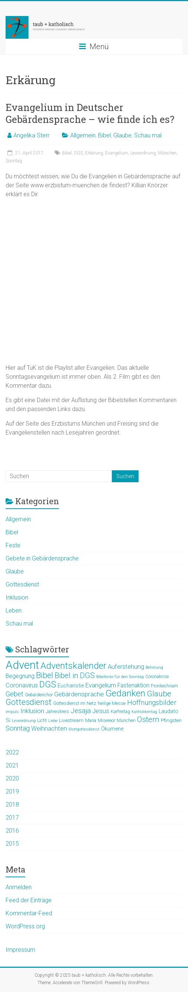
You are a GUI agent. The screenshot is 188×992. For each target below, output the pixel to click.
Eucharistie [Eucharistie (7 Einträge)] (71, 685)
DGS (78, 153)
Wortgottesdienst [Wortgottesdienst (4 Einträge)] (84, 729)
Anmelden (19, 887)
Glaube (122, 135)
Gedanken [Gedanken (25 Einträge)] (125, 693)
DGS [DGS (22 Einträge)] (47, 684)
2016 (12, 830)
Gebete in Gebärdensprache (42, 558)
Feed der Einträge (29, 900)
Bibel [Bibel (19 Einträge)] (44, 675)
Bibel (104, 135)
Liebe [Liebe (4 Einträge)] (53, 720)
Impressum (20, 949)
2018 (12, 804)
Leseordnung (143, 153)
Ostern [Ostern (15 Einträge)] (148, 719)
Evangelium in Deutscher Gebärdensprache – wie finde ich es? (90, 113)
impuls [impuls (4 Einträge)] (12, 711)
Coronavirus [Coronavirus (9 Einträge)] (22, 685)
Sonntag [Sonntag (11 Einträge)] (18, 728)
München (167, 153)
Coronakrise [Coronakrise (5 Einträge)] (157, 676)
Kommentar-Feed (29, 913)
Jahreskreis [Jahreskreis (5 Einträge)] (57, 711)
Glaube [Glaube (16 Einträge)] (159, 693)
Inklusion (17, 597)
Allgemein (82, 135)
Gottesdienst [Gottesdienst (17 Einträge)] (29, 702)
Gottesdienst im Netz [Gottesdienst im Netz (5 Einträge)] (74, 703)
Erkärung (94, 153)
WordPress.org (25, 926)
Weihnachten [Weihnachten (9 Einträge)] (49, 728)
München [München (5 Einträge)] (126, 720)
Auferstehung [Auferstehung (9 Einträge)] (126, 666)
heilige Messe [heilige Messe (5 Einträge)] (112, 703)
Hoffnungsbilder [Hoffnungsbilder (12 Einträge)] (151, 703)
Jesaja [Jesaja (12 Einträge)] (81, 711)
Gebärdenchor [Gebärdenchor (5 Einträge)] (39, 694)
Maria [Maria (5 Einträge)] (90, 720)
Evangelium (116, 153)
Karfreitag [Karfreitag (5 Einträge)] (120, 711)
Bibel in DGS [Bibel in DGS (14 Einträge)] (75, 675)
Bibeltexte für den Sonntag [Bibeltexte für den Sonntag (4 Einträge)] (120, 676)
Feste (13, 545)
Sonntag (14, 160)
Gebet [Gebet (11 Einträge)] (14, 694)
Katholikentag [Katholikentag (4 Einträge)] (144, 711)
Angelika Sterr (31, 135)
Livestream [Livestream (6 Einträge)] (71, 720)
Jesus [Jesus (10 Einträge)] (100, 711)
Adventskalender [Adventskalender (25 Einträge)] (73, 665)
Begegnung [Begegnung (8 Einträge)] (20, 676)
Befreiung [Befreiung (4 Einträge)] (154, 667)
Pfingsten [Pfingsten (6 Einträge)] (171, 720)
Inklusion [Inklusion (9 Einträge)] (32, 711)
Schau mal (148, 135)
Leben (14, 610)
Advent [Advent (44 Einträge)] (22, 665)
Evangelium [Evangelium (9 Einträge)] (100, 685)
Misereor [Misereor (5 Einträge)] (106, 720)
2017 (12, 817)
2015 (12, 843)
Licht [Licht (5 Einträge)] (42, 720)
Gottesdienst (22, 584)
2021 (12, 765)
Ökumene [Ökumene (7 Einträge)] (112, 728)
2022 (12, 752)
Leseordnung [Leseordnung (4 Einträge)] (24, 720)
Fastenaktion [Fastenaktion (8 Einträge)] (133, 685)
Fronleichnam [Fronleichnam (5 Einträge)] (164, 686)
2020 (12, 778)
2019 (12, 791)
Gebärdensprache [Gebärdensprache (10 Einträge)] (79, 694)
